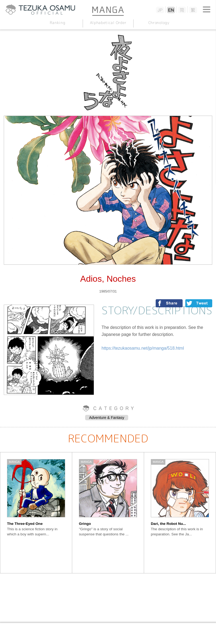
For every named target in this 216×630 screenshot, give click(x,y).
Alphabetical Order (108, 22)
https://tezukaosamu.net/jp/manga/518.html (143, 348)
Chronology (158, 22)
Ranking (57, 22)
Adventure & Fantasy (106, 417)
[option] (36, 512)
